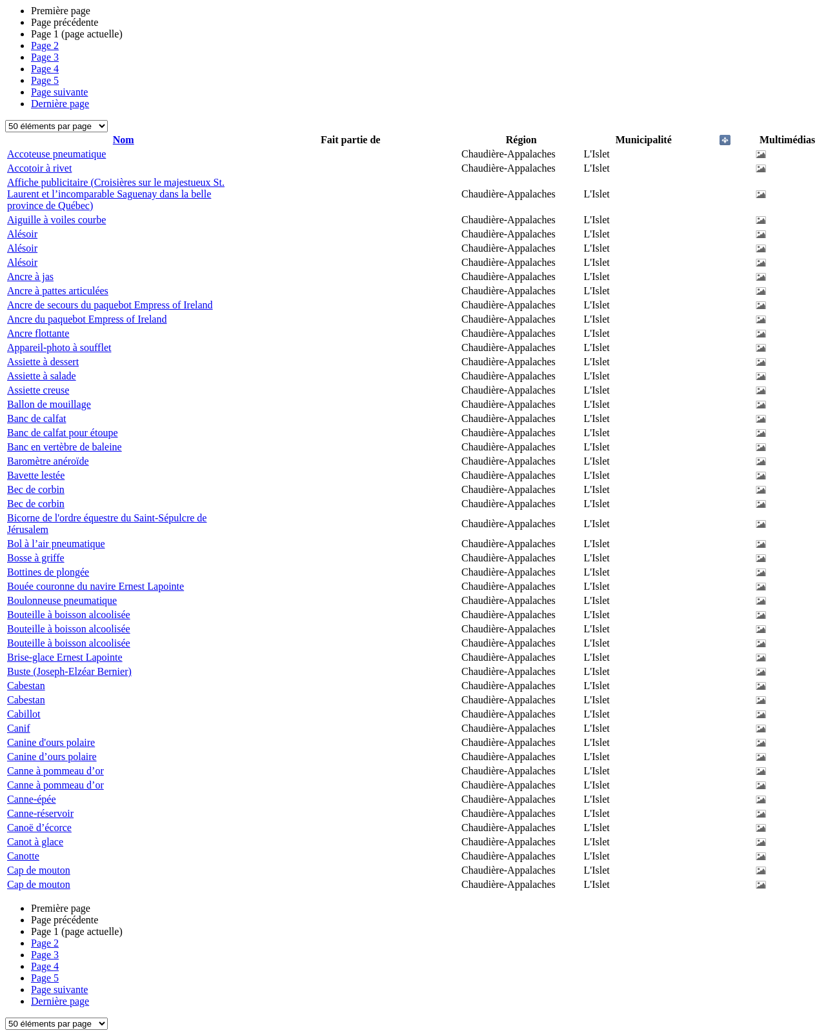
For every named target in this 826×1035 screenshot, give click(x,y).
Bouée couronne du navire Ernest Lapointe (95, 586)
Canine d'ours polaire (51, 742)
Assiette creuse (38, 390)
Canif (18, 728)
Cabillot (24, 713)
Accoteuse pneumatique (56, 153)
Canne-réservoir (40, 813)
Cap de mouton (38, 870)
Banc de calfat (36, 418)
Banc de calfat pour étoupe (62, 432)
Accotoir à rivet (39, 168)
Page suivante (59, 91)
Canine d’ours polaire (52, 756)
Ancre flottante (38, 333)
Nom (123, 139)
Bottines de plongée (48, 572)
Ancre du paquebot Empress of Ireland (86, 319)
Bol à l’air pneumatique (56, 543)
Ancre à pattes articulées (57, 290)
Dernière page (60, 103)
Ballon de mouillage (49, 404)
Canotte (23, 855)
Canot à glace (35, 841)
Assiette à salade (41, 375)
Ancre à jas (30, 276)
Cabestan (26, 685)
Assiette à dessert (43, 361)
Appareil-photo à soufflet (59, 347)
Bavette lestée (36, 475)
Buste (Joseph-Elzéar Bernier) (69, 671)
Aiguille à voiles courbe (56, 219)
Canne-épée (31, 799)
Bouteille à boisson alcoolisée (68, 614)
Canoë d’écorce (39, 827)
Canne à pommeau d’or (55, 770)
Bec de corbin (36, 489)
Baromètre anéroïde (48, 461)
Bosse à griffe (36, 557)
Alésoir (22, 233)
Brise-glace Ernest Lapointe (65, 657)
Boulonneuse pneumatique (62, 600)
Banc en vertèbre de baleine (64, 446)
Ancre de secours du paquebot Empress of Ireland (110, 304)
